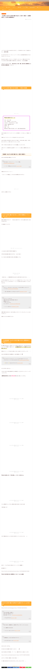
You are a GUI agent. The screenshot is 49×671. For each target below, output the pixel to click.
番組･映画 (19, 7)
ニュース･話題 (25, 7)
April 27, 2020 (14, 617)
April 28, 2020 (20, 363)
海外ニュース (4, 9)
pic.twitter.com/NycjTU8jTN (24, 360)
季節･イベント (39, 7)
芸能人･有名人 (8, 7)
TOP (3, 7)
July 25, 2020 (19, 166)
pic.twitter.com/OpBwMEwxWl (9, 163)
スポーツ (14, 7)
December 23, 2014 (23, 291)
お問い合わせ (10, 9)
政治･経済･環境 (32, 7)
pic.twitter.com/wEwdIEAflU (17, 615)
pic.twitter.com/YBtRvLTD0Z (15, 303)
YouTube (17, 399)
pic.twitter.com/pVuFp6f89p (13, 288)
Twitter (17, 113)
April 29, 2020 (16, 640)
